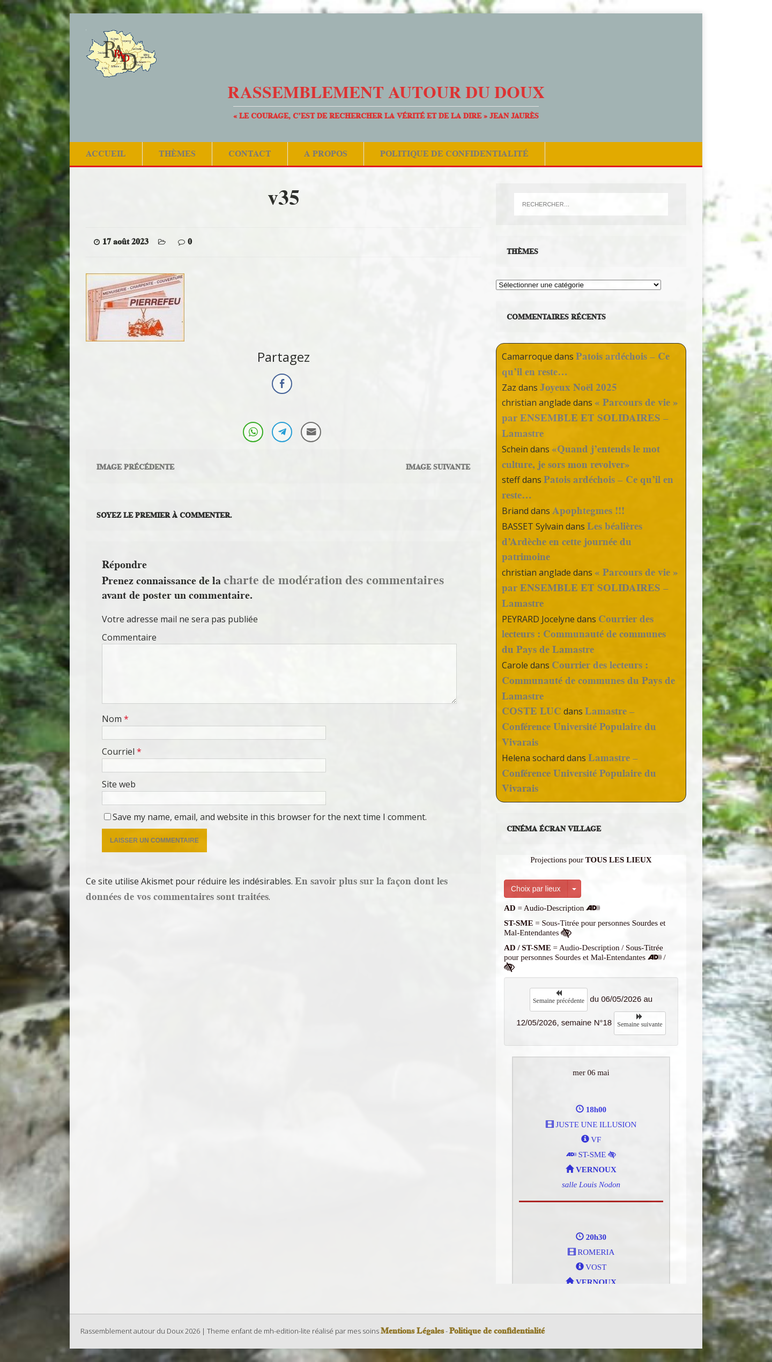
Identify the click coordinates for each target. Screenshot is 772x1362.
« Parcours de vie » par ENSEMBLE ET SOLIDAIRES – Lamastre (590, 418)
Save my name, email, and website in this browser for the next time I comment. (270, 817)
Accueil (106, 153)
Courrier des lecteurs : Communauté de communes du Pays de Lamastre (584, 634)
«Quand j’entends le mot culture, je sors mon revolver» (581, 457)
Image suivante (438, 467)
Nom (113, 719)
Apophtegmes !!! (588, 510)
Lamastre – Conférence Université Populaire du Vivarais (579, 726)
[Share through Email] (311, 432)
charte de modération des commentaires (334, 580)
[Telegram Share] (282, 432)
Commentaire (129, 637)
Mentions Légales (412, 1331)
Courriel (119, 751)
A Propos (325, 153)
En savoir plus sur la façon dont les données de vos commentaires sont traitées (267, 889)
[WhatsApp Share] (253, 432)
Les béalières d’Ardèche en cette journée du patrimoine (572, 541)
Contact (249, 153)
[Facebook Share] (282, 384)
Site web (119, 784)
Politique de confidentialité (454, 153)
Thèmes (177, 153)
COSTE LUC (531, 711)
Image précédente (135, 467)
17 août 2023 (125, 242)
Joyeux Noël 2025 (578, 387)
